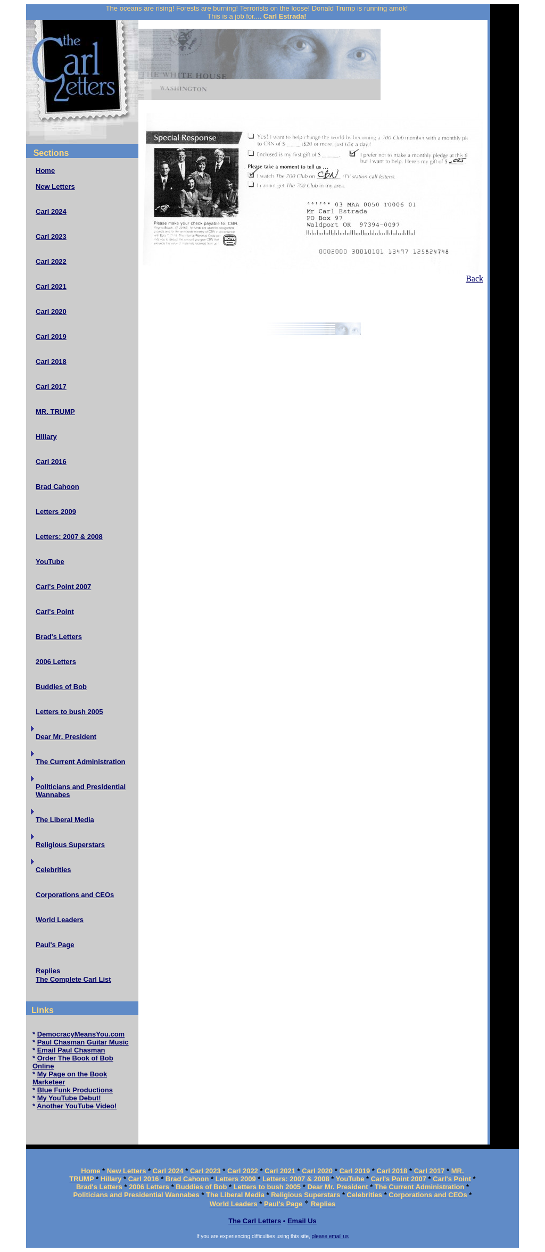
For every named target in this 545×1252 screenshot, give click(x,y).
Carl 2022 (51, 262)
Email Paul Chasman (71, 1050)
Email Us (302, 1221)
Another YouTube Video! (77, 1106)
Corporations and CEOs (75, 895)
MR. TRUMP (55, 412)
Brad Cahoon (57, 487)
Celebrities (53, 870)
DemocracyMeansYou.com (81, 1034)
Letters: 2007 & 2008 (69, 537)
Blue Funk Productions (75, 1090)
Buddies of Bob (61, 687)
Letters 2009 (56, 512)
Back (474, 278)
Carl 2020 (51, 312)
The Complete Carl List (73, 979)
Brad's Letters (59, 637)
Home (45, 171)
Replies (48, 971)
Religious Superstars (70, 845)
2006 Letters (56, 662)
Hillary (46, 437)
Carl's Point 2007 (63, 587)
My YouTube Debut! (69, 1098)
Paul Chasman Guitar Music (83, 1042)
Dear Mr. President (66, 737)
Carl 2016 (51, 462)
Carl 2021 (51, 287)
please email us (330, 1236)
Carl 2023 (51, 237)
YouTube (50, 562)
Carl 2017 (51, 387)
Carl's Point (55, 612)
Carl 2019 (51, 337)
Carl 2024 (51, 211)
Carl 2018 (51, 362)
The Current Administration (81, 762)
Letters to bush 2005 (69, 712)
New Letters (55, 186)
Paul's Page (55, 945)
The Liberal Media (65, 820)
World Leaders (60, 920)
